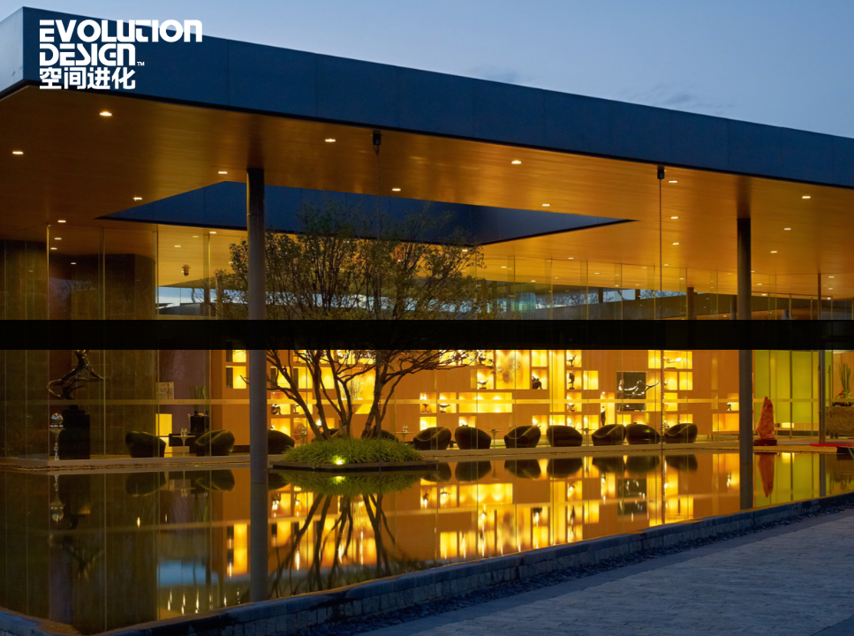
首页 (121, 54)
